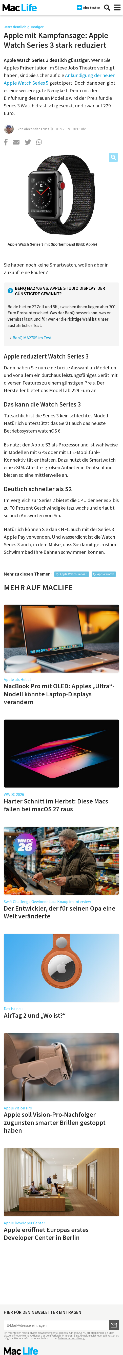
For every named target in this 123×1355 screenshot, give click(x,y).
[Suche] (107, 8)
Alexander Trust (36, 129)
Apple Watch (105, 574)
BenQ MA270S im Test (32, 338)
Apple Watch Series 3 (73, 574)
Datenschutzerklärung (71, 1338)
